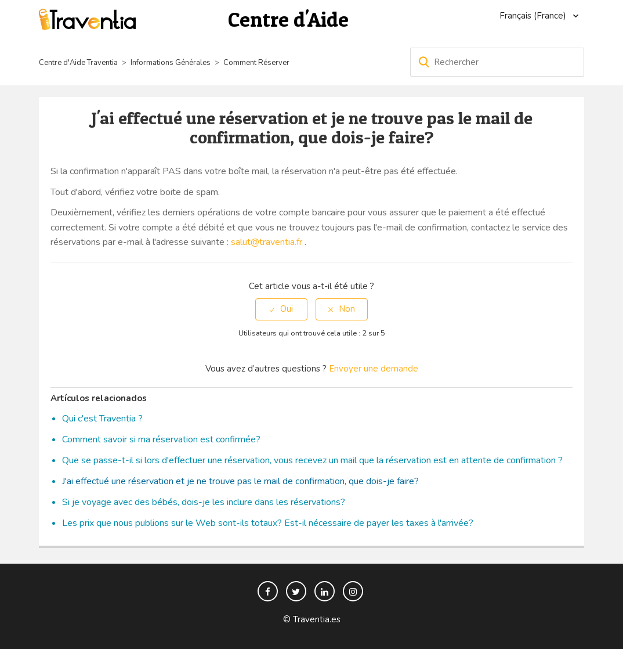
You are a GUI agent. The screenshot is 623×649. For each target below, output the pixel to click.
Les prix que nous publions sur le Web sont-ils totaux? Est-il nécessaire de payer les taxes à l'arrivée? (267, 523)
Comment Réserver (256, 62)
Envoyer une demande (373, 368)
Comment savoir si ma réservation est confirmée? (161, 439)
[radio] (281, 309)
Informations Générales (171, 62)
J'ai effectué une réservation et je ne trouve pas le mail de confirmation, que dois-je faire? (240, 481)
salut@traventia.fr (266, 242)
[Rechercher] (497, 62)
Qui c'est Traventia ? (102, 418)
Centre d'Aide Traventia (78, 62)
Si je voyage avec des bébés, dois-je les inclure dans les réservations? (203, 502)
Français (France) (533, 15)
